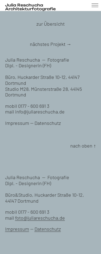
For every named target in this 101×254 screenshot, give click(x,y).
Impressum (17, 123)
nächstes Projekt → (50, 44)
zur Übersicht (50, 24)
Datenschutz (47, 123)
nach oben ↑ (83, 146)
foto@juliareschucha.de (40, 218)
